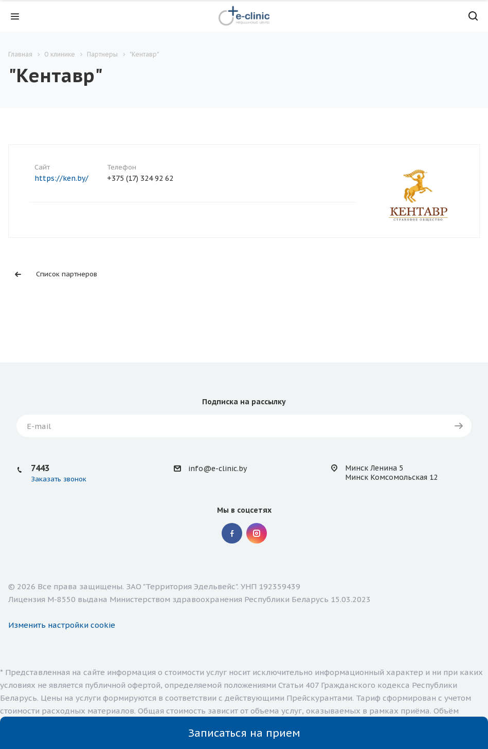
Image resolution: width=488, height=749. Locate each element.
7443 (40, 468)
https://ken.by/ (61, 178)
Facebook (232, 533)
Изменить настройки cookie (61, 625)
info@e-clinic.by (217, 468)
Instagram (256, 533)
